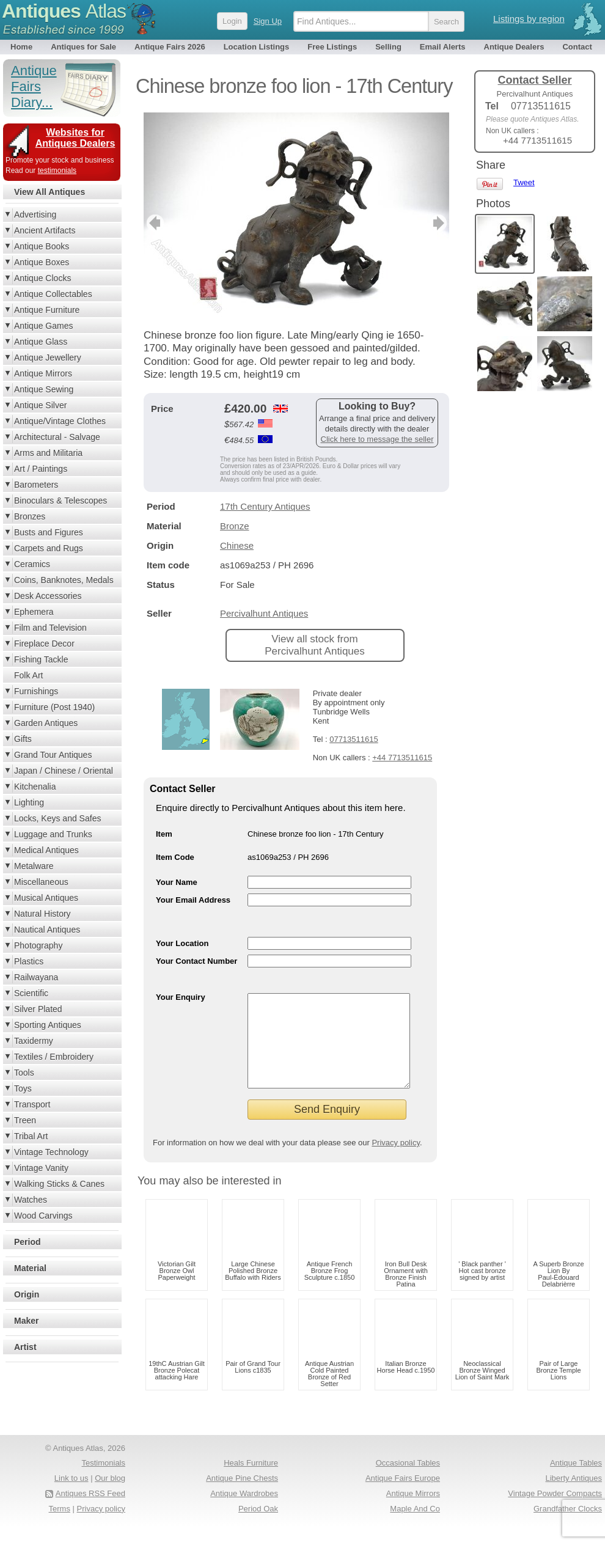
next (439, 223)
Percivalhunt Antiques (264, 613)
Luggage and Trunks (53, 834)
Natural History (42, 914)
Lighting (29, 802)
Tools (24, 1072)
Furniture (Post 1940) (54, 707)
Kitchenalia (35, 786)
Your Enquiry (180, 997)
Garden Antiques (46, 723)
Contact (577, 46)
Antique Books (41, 246)
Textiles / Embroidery (54, 1057)
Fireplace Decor (44, 643)
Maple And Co (415, 1527)
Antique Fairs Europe (402, 1496)
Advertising (35, 214)
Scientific (31, 993)
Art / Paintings (40, 469)
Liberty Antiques (573, 1496)
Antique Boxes (41, 262)
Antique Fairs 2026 (169, 46)
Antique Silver (40, 405)
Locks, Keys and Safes (57, 818)
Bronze (234, 526)
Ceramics (32, 564)
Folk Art (28, 675)
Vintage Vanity (41, 1168)
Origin (26, 1294)
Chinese (237, 545)
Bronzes (29, 516)
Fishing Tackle (41, 659)
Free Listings (332, 46)
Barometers (36, 485)
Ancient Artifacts (44, 230)
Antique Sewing (43, 389)
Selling (388, 46)
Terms (59, 1527)
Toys (23, 1088)
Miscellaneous (41, 882)
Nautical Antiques (47, 929)
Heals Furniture (251, 1481)
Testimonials (103, 1481)
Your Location (182, 943)
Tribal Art (31, 1136)
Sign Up (268, 21)
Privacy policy (396, 1160)
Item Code (175, 857)
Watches (30, 1200)
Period (27, 1242)
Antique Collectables (53, 294)
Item (164, 834)
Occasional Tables (408, 1481)
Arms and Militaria (48, 453)
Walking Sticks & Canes (59, 1184)
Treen (25, 1120)
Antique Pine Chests (242, 1496)
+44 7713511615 (402, 757)
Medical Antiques (46, 850)
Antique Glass (40, 342)
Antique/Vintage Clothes (60, 421)
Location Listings (257, 46)
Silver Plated (38, 1009)
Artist (25, 1347)
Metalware (34, 866)
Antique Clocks (42, 278)
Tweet (524, 182)
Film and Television (50, 628)
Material (30, 1268)
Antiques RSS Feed (90, 1511)
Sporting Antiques (47, 1025)
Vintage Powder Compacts (555, 1511)
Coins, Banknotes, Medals (64, 580)
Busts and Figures (48, 532)
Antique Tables (576, 1481)
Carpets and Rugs (48, 548)
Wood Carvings (43, 1215)
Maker (26, 1321)
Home (21, 46)
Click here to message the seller (377, 439)
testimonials (57, 170)
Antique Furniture (46, 310)
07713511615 (353, 739)
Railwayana (36, 977)
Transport (32, 1104)
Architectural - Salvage (57, 437)
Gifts (23, 739)
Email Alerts (443, 46)
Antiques (64, 11)
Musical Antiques (46, 898)
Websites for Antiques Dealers (75, 138)
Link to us (71, 1496)
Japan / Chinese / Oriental (63, 771)
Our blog (110, 1496)
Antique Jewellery (47, 357)
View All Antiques (49, 192)
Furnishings (36, 691)
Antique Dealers (514, 46)
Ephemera (34, 612)
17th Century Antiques (265, 506)
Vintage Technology (51, 1152)
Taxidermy (33, 1041)
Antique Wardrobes (244, 1511)
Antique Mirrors (43, 373)
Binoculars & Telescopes (60, 500)
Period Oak (258, 1527)
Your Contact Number (196, 961)
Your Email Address (193, 900)
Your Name (176, 882)
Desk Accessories (47, 596)
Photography (38, 945)
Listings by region (529, 18)
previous (154, 223)
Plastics (28, 961)
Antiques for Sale (83, 46)
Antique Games (43, 326)
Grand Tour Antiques (53, 755)
